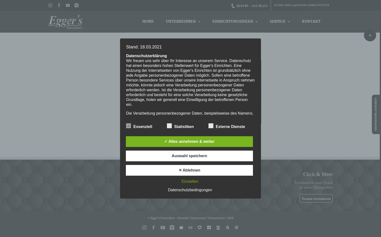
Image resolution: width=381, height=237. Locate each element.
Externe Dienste (226, 126)
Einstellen (190, 181)
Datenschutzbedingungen (190, 190)
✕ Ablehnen (189, 170)
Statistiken (180, 126)
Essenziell (139, 126)
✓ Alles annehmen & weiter (189, 141)
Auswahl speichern (189, 156)
